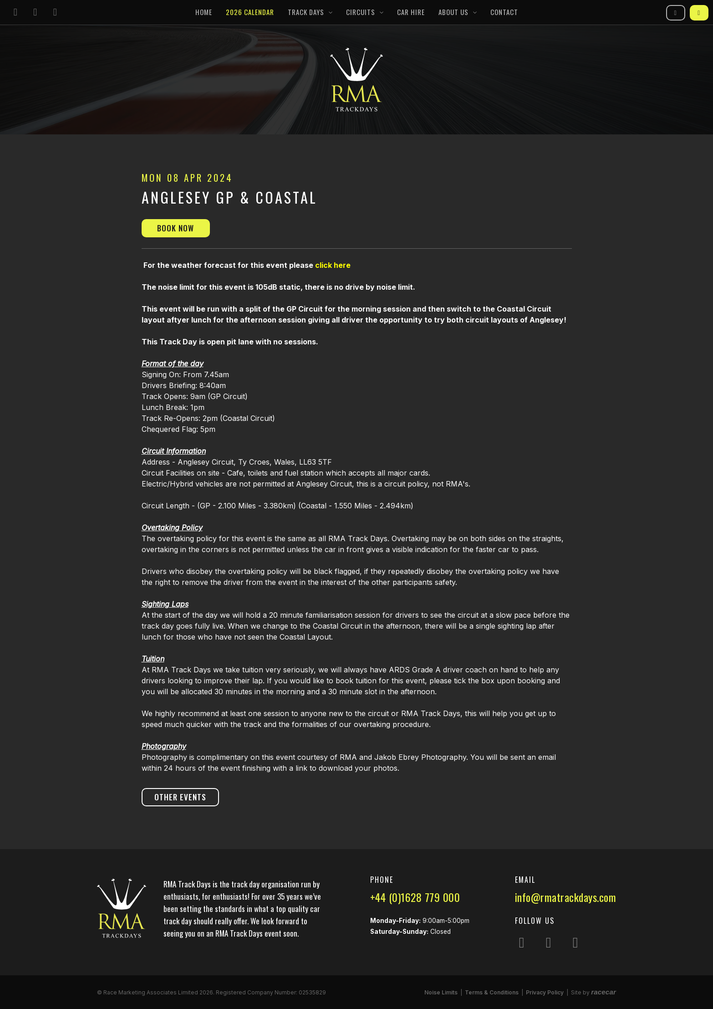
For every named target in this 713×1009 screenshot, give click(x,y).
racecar (603, 992)
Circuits (360, 12)
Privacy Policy (545, 992)
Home (203, 12)
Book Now (175, 228)
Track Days (306, 12)
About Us (453, 12)
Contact (504, 12)
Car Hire (411, 12)
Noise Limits (441, 992)
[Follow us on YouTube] (55, 12)
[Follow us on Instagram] (15, 12)
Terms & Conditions (492, 992)
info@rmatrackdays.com (565, 897)
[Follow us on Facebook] (35, 12)
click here (333, 265)
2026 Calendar (250, 12)
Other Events (180, 797)
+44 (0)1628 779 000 (415, 897)
